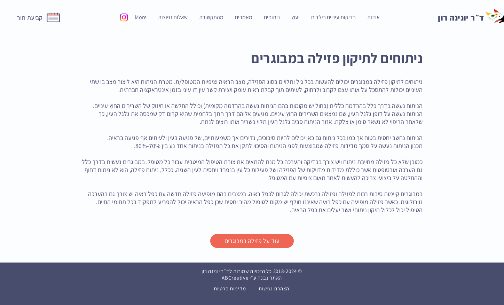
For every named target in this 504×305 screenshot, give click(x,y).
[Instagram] (124, 17)
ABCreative (235, 277)
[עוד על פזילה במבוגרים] (252, 241)
